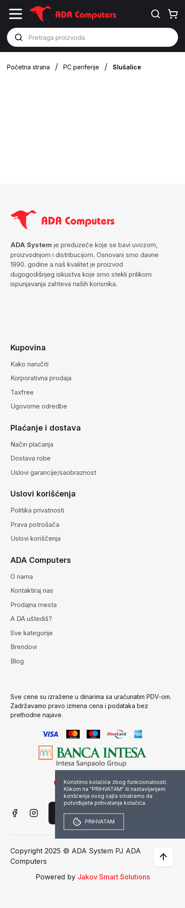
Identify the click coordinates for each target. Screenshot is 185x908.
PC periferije (81, 67)
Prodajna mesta (33, 605)
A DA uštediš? (31, 618)
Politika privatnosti (37, 510)
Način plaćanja (31, 444)
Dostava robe (30, 458)
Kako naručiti (29, 364)
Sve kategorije (31, 633)
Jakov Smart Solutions (114, 876)
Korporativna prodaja (40, 378)
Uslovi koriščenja (35, 538)
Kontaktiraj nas (31, 590)
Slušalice (127, 67)
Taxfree (22, 392)
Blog (17, 661)
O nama (21, 576)
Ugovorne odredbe (38, 406)
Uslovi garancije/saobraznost (53, 472)
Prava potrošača (34, 524)
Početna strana (28, 67)
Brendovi (23, 647)
